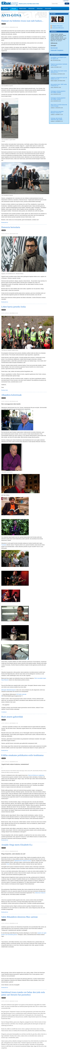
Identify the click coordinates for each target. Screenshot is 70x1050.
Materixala (22, 8)
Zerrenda (48, 8)
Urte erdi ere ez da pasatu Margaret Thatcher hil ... (57, 112)
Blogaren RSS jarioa (57, 25)
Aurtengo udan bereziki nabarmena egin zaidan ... (57, 119)
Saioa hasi (66, 0)
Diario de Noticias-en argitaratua (36, 695)
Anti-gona (11, 14)
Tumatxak (3, 544)
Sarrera (5, 8)
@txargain (3, 609)
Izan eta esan (54, 48)
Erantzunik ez (4, 222)
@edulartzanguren (11, 609)
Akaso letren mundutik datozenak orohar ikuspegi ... (59, 105)
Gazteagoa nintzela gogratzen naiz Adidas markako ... (58, 92)
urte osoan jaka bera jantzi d (39, 1024)
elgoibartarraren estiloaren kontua (22, 780)
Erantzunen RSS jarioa (58, 27)
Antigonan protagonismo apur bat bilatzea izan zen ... (59, 78)
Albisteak (31, 8)
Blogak (14, 8)
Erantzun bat (4, 390)
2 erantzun (4, 631)
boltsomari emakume (40, 812)
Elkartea (40, 8)
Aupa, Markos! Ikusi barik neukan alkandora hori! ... (59, 71)
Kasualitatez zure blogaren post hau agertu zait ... (58, 58)
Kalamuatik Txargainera (57, 50)
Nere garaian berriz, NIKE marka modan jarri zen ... (59, 85)
